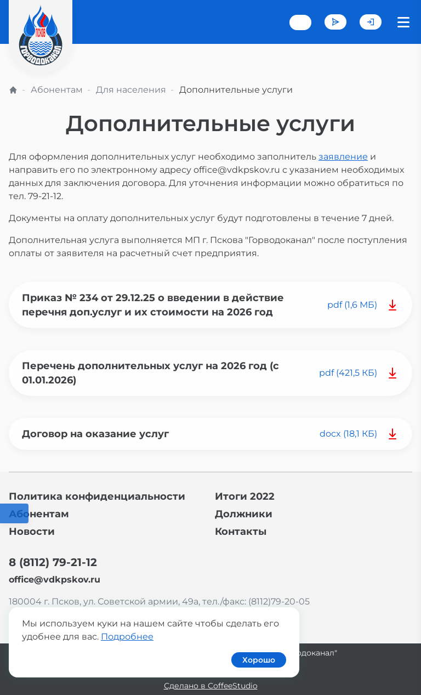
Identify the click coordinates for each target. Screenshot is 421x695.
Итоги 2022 (245, 496)
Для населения (131, 89)
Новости (32, 532)
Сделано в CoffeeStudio (211, 686)
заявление (343, 156)
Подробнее (127, 636)
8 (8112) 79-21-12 (53, 562)
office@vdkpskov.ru (54, 579)
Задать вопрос (335, 22)
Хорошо (258, 660)
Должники (243, 514)
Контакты (240, 532)
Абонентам (57, 89)
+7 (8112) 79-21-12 (300, 22)
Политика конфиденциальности (97, 496)
